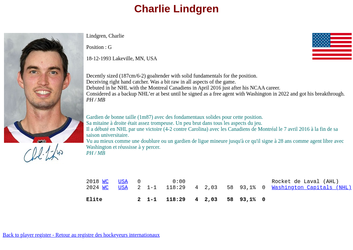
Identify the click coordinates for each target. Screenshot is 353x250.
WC (105, 183)
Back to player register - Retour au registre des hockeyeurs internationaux (81, 241)
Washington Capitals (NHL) (312, 191)
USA (123, 183)
